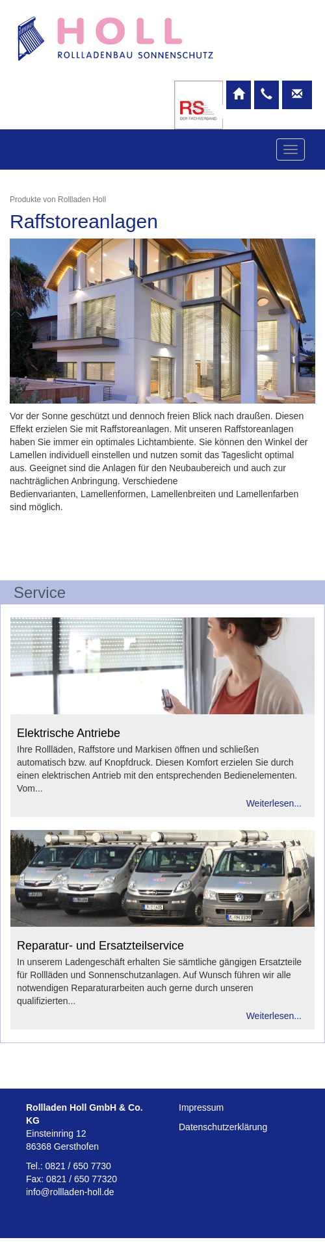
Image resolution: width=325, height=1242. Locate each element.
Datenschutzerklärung (223, 1127)
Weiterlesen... (274, 803)
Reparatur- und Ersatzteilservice (100, 945)
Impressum (201, 1107)
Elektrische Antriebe (68, 733)
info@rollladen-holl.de (70, 1192)
